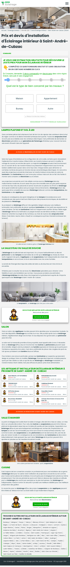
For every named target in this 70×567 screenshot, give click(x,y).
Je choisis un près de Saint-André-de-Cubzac (35, 154)
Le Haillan (19, 534)
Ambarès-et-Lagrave (49, 529)
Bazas (18, 545)
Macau (5, 553)
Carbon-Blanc (7, 540)
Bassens (62, 537)
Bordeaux (6, 524)
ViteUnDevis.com (52, 123)
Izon (33, 542)
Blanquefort (37, 529)
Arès (17, 542)
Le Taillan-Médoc (8, 534)
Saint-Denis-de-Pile (42, 542)
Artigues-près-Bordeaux (17, 537)
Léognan (53, 532)
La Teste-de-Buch (15, 526)
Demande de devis (40, 319)
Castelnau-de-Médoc (35, 550)
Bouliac (37, 553)
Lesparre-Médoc (8, 542)
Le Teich (17, 540)
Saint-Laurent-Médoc (54, 548)
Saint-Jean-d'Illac (52, 537)
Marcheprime (27, 548)
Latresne (18, 553)
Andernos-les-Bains (9, 532)
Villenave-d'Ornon (38, 524)
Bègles (5, 526)
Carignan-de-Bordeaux (51, 550)
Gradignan (42, 526)
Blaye (13, 545)
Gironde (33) (25, 30)
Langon (5, 537)
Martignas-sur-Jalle (33, 537)
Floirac (23, 529)
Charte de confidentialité (35, 123)
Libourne (25, 526)
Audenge (53, 540)
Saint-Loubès (35, 534)
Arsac (31, 553)
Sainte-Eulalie (26, 545)
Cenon (50, 526)
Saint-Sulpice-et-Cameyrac (12, 548)
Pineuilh (49, 545)
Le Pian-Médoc (25, 542)
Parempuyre (45, 534)
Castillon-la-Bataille (25, 555)
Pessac (21, 524)
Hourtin (25, 553)
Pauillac (60, 542)
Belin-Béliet (57, 545)
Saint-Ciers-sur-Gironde (49, 553)
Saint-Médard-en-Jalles (53, 524)
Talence (28, 524)
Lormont (56, 526)
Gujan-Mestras (8, 529)
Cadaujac (6, 545)
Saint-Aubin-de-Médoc (35, 540)
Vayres (12, 553)
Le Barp (35, 545)
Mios (43, 537)
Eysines (63, 526)
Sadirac (63, 550)
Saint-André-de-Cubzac (40, 532)
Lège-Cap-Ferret (56, 534)
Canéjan (53, 542)
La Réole (42, 548)
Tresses (16, 550)
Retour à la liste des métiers (35, 118)
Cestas (17, 529)
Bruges (29, 529)
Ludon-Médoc (7, 550)
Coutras (26, 534)
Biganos (28, 532)
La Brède (23, 550)
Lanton (23, 540)
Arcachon (21, 532)
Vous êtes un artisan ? (61, 123)
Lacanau (42, 545)
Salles (46, 540)
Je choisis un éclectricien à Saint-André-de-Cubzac (35, 413)
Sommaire (7, 53)
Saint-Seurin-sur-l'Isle (10, 555)
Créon (36, 548)
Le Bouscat (33, 526)
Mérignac (14, 524)
